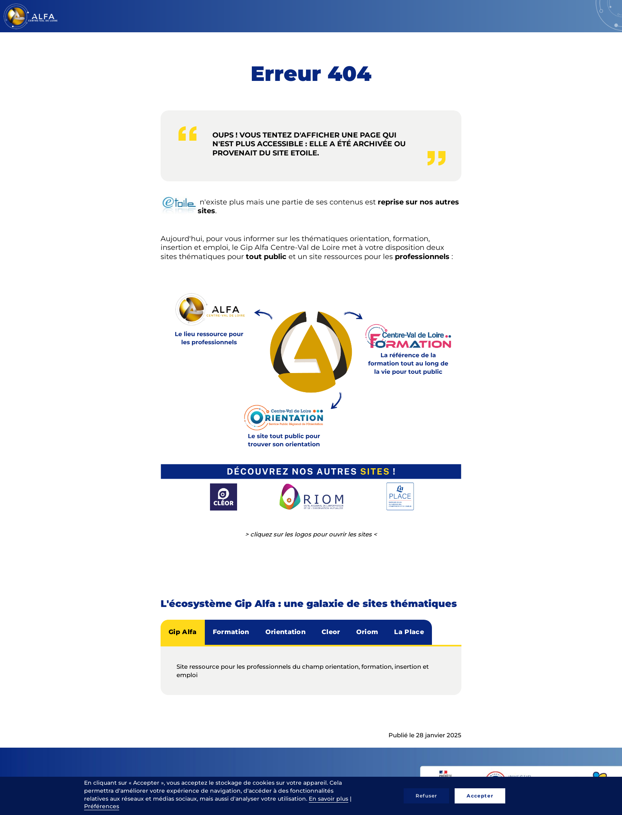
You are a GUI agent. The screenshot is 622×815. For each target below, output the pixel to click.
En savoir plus (328, 798)
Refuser (426, 796)
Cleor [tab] (331, 632)
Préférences (101, 806)
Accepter (480, 796)
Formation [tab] (231, 632)
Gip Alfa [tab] (183, 632)
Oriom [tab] (367, 632)
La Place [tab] (409, 632)
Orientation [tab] (285, 632)
